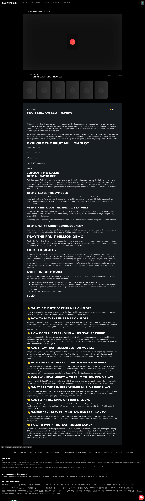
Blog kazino (130, 452)
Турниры (56, 3)
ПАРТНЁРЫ (119, 452)
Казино (24, 3)
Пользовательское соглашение (31, 452)
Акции (46, 3)
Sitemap (97, 452)
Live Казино (36, 3)
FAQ (90, 452)
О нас (15, 452)
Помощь (67, 3)
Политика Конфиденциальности (74, 452)
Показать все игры (115, 76)
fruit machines (44, 126)
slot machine (58, 197)
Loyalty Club (108, 452)
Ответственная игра (53, 452)
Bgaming (102, 126)
